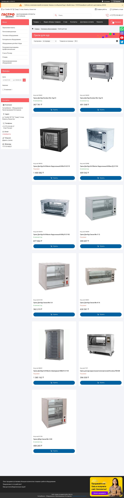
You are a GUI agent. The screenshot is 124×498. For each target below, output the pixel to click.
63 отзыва (107, 1)
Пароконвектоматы (8, 27)
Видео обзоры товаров (52, 22)
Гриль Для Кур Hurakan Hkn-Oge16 (91, 98)
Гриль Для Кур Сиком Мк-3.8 (42, 302)
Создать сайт (5, 1)
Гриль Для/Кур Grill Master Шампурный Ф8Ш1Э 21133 (51, 371)
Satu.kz (71, 494)
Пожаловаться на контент (79, 496)
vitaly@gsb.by (6, 134)
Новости (100, 22)
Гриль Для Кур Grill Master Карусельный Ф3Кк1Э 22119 (51, 166)
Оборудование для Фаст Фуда (12, 43)
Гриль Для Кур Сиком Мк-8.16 (90, 302)
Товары (36, 22)
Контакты (73, 22)
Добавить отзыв (117, 9)
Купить (55, 110)
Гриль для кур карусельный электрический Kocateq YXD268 (100, 371)
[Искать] (55, 15)
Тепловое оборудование (49, 29)
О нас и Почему (7, 53)
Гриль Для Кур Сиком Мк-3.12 (90, 234)
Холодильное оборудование (11, 39)
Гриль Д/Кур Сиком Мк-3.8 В (42, 439)
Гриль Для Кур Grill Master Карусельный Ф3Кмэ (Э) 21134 (99, 166)
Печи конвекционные (9, 31)
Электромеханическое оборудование (9, 62)
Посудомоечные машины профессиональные (10, 48)
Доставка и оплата (87, 22)
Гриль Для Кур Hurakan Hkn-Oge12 (44, 98)
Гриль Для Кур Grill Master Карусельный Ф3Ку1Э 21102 (51, 234)
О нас (65, 22)
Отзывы (4, 57)
